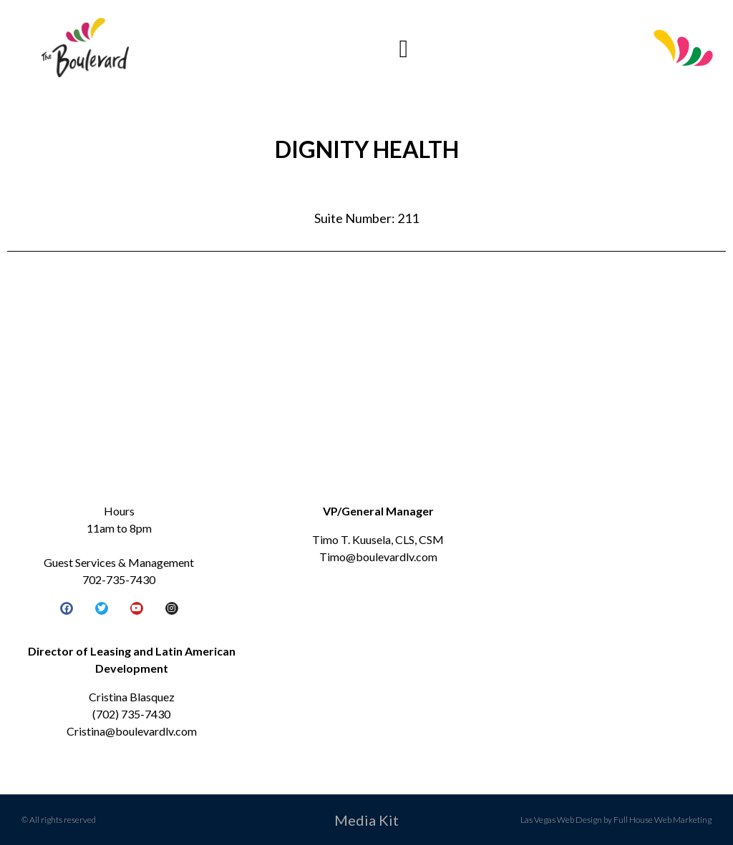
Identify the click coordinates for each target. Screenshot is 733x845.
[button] (403, 49)
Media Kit (366, 820)
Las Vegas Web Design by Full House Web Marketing (616, 819)
